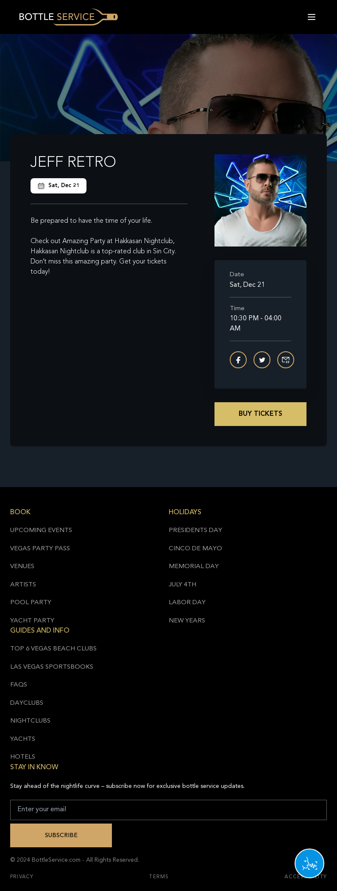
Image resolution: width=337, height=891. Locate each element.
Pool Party (30, 603)
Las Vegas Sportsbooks (51, 667)
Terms (159, 877)
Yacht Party (32, 621)
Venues (22, 566)
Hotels (22, 757)
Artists (23, 585)
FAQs (18, 685)
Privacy (21, 877)
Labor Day (187, 603)
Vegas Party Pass (40, 549)
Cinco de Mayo (195, 549)
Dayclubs (26, 703)
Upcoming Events (41, 530)
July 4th (182, 585)
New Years (187, 621)
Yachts (22, 739)
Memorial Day (194, 566)
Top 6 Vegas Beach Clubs (53, 649)
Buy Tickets (260, 414)
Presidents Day (195, 530)
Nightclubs (30, 721)
